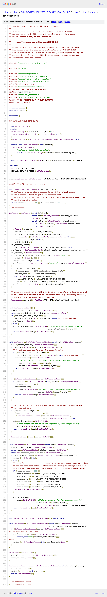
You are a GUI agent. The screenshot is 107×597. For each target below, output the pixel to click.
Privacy (22, 593)
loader (93, 12)
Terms (29, 593)
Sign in (101, 4)
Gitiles (15, 593)
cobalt (6, 12)
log (60, 22)
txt (96, 593)
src (76, 12)
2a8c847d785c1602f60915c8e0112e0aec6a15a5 (45, 12)
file (54, 22)
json (102, 593)
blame (67, 22)
